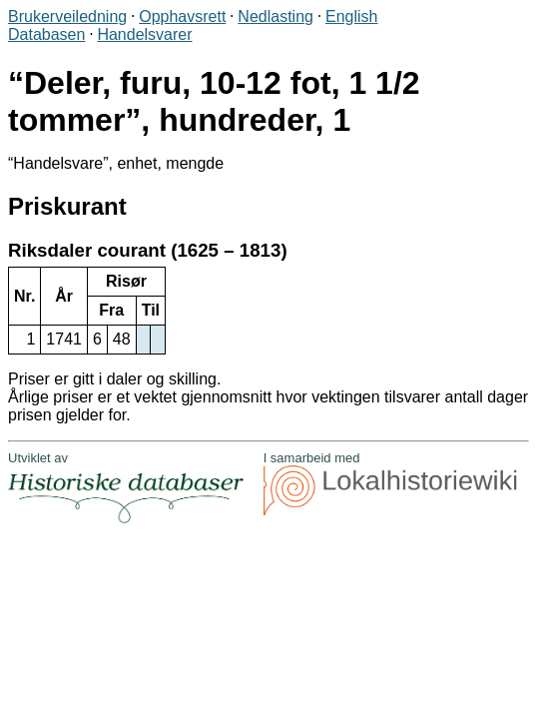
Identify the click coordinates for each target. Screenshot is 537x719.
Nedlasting (275, 16)
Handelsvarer (144, 34)
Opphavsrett (182, 16)
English (351, 16)
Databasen (46, 34)
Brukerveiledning (67, 16)
